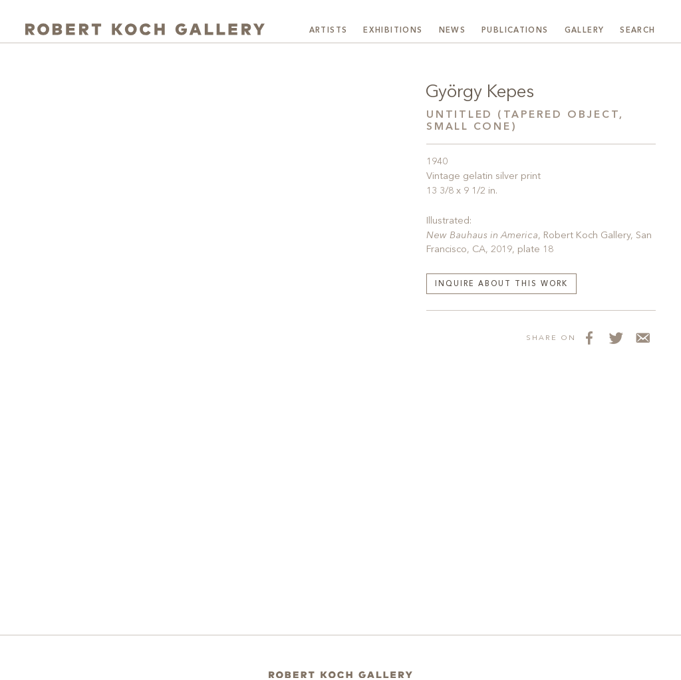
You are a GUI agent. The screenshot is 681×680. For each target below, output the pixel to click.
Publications (515, 31)
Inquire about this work (501, 284)
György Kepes (480, 92)
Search (637, 31)
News (452, 31)
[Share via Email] (642, 337)
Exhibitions (392, 31)
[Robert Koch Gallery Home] (145, 29)
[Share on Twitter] (615, 337)
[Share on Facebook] (589, 337)
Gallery (585, 31)
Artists (328, 31)
